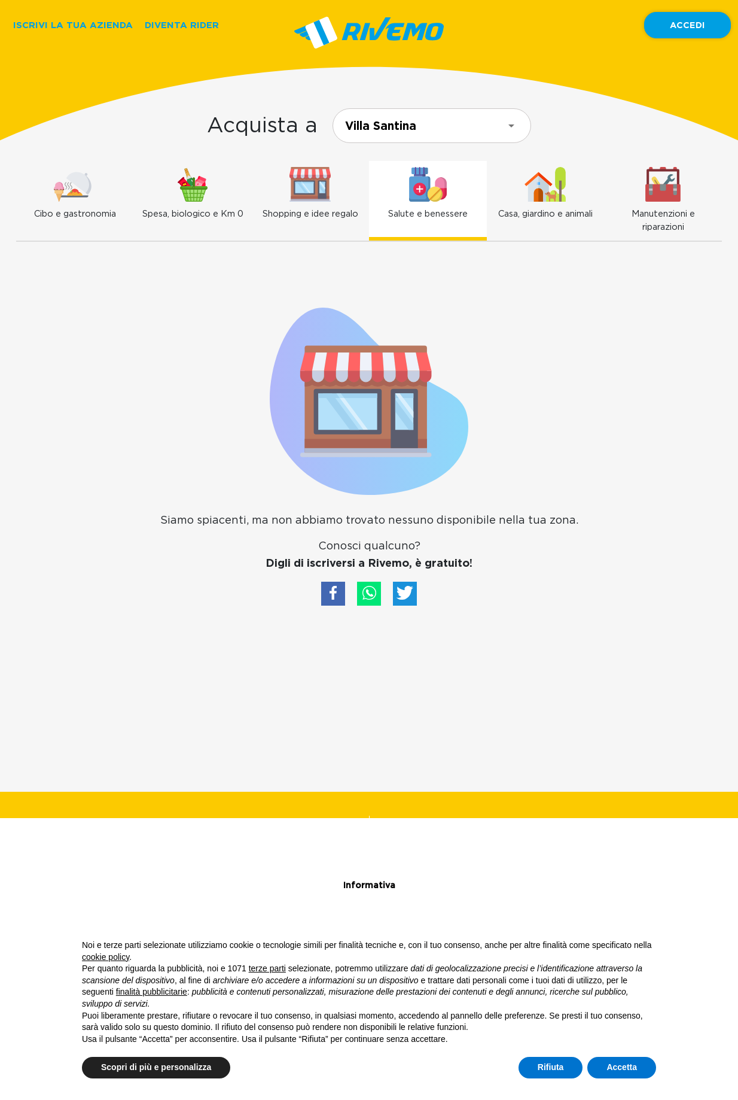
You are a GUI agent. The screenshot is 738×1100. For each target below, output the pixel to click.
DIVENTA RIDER (182, 25)
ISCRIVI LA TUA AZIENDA (73, 25)
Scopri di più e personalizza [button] (156, 1067)
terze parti (267, 968)
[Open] (511, 125)
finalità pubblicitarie (151, 991)
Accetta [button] (621, 1067)
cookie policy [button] (105, 957)
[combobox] (432, 125)
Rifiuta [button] (551, 1067)
